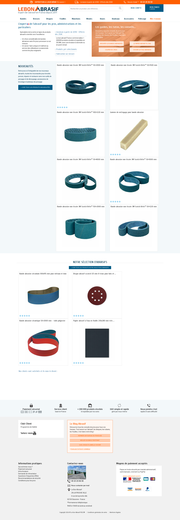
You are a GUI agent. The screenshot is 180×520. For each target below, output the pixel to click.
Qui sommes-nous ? (25, 467)
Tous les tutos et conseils (80, 449)
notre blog (99, 37)
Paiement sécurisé (31, 409)
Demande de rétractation (27, 474)
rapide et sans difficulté (148, 412)
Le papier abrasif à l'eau (142, 43)
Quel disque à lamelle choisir (90, 445)
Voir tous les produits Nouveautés (36, 87)
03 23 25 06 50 (146, 2)
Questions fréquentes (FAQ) (28, 476)
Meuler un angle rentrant (90, 440)
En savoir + (61, 2)
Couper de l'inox (111, 50)
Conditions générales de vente (97, 512)
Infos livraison (23, 471)
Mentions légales (115, 512)
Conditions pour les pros (27, 480)
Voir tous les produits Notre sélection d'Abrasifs (90, 267)
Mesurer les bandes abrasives (111, 43)
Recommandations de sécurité (29, 478)
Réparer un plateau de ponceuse (90, 436)
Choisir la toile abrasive (142, 50)
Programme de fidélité (29, 427)
